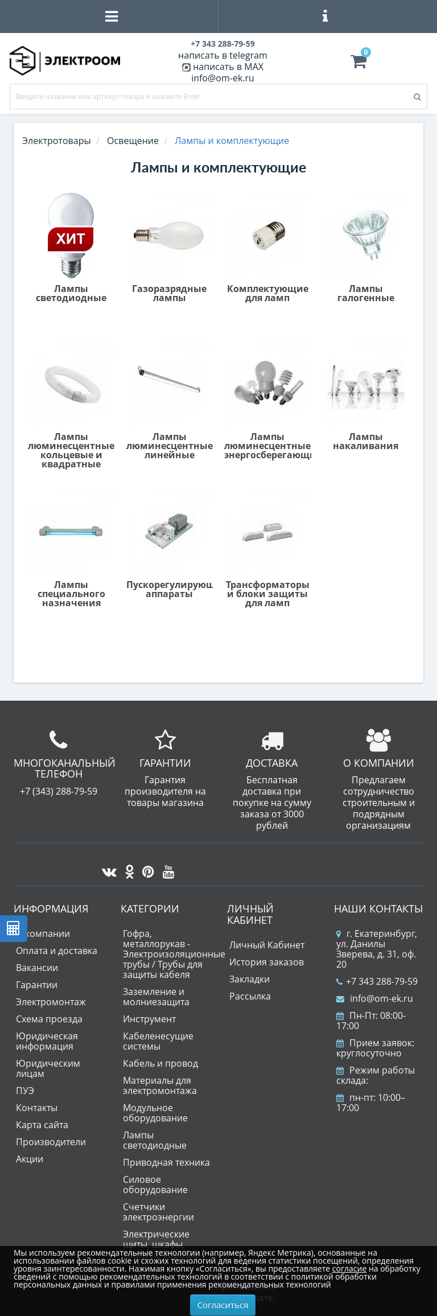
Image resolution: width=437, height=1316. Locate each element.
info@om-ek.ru (222, 78)
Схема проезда (49, 1019)
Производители (51, 1142)
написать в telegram (222, 55)
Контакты (36, 1107)
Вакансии (37, 967)
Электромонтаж (51, 1002)
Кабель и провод (160, 1063)
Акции (29, 1159)
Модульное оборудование (155, 1112)
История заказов (266, 962)
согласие (349, 1268)
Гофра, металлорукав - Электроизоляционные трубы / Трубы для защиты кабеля (174, 954)
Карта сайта (42, 1124)
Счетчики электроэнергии (158, 1211)
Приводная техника (166, 1162)
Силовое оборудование (155, 1184)
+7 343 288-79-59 (377, 981)
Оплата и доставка (56, 950)
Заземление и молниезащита (156, 996)
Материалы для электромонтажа (160, 1085)
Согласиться (223, 1304)
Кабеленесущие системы (158, 1041)
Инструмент (149, 1019)
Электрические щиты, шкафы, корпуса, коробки (162, 1244)
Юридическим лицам (48, 1068)
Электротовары (56, 140)
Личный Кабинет (266, 945)
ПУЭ (25, 1090)
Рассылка (250, 996)
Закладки (249, 979)
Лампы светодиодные (155, 1140)
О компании (43, 933)
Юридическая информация (47, 1041)
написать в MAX (228, 66)
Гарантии (36, 984)
